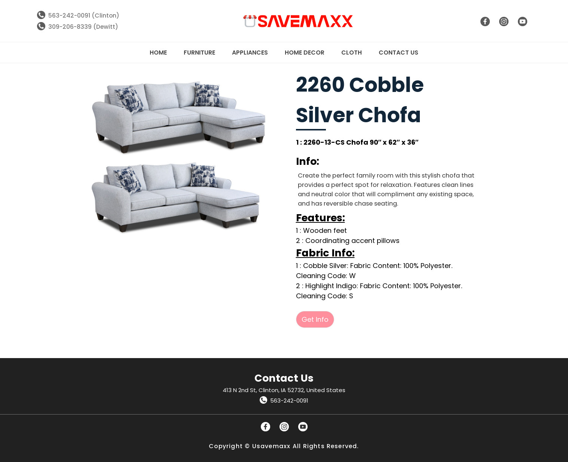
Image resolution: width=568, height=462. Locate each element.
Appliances (250, 52)
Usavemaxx (271, 446)
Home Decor (304, 52)
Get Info (315, 319)
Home (158, 52)
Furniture (199, 52)
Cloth (351, 52)
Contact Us (398, 52)
